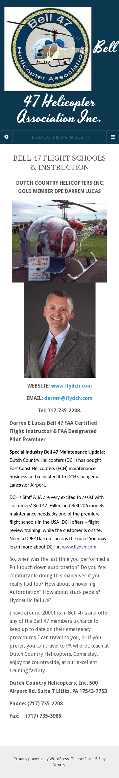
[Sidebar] (6, 137)
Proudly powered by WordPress (41, 759)
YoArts (59, 765)
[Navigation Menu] (112, 137)
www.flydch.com (71, 386)
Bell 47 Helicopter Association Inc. (59, 65)
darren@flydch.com (68, 398)
